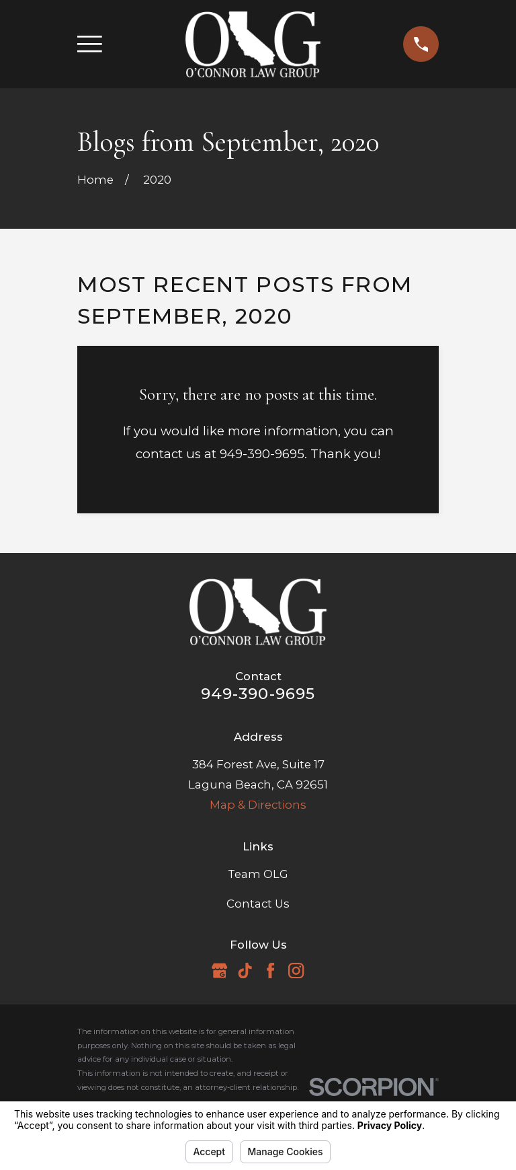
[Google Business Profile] (219, 970)
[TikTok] (245, 970)
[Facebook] (270, 970)
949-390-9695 (258, 693)
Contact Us (258, 903)
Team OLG (258, 874)
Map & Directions (258, 804)
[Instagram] (296, 970)
